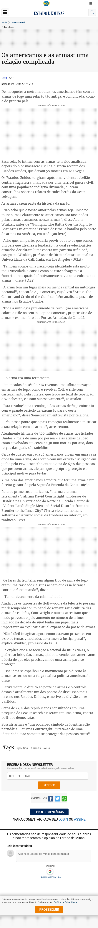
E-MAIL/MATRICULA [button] (51, 877)
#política (22, 748)
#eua (46, 748)
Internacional (18, 22)
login (64, 819)
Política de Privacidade (65, 902)
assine (79, 819)
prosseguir (49, 909)
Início (4, 22)
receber (49, 785)
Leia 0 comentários (49, 812)
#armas (36, 748)
